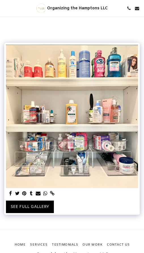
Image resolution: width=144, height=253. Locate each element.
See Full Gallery (29, 207)
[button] (6, 8)
